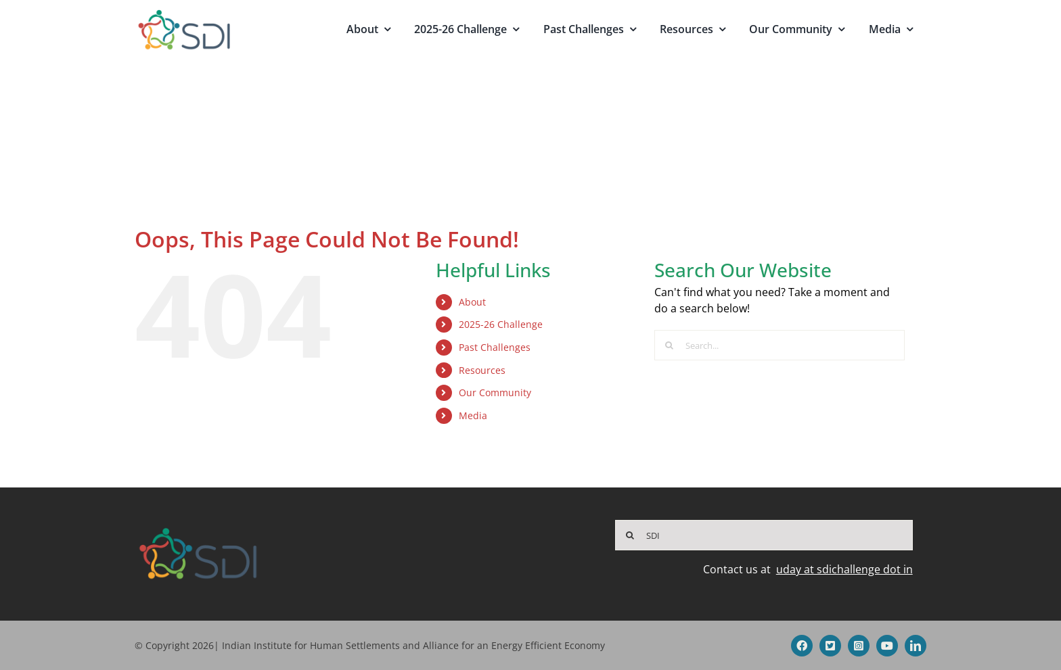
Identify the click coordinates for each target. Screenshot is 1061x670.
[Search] (669, 345)
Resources (482, 370)
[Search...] (779, 345)
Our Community (495, 392)
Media (473, 415)
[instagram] (859, 645)
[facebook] (802, 645)
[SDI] (764, 535)
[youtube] (887, 645)
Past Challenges (494, 347)
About (472, 301)
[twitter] (830, 645)
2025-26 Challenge (501, 324)
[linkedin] (915, 645)
